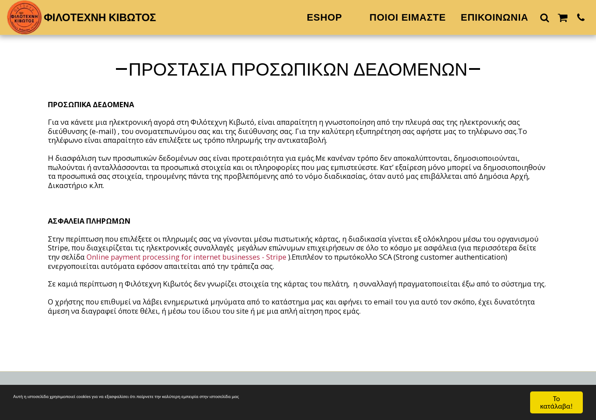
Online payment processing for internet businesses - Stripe (186, 257)
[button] (544, 17)
